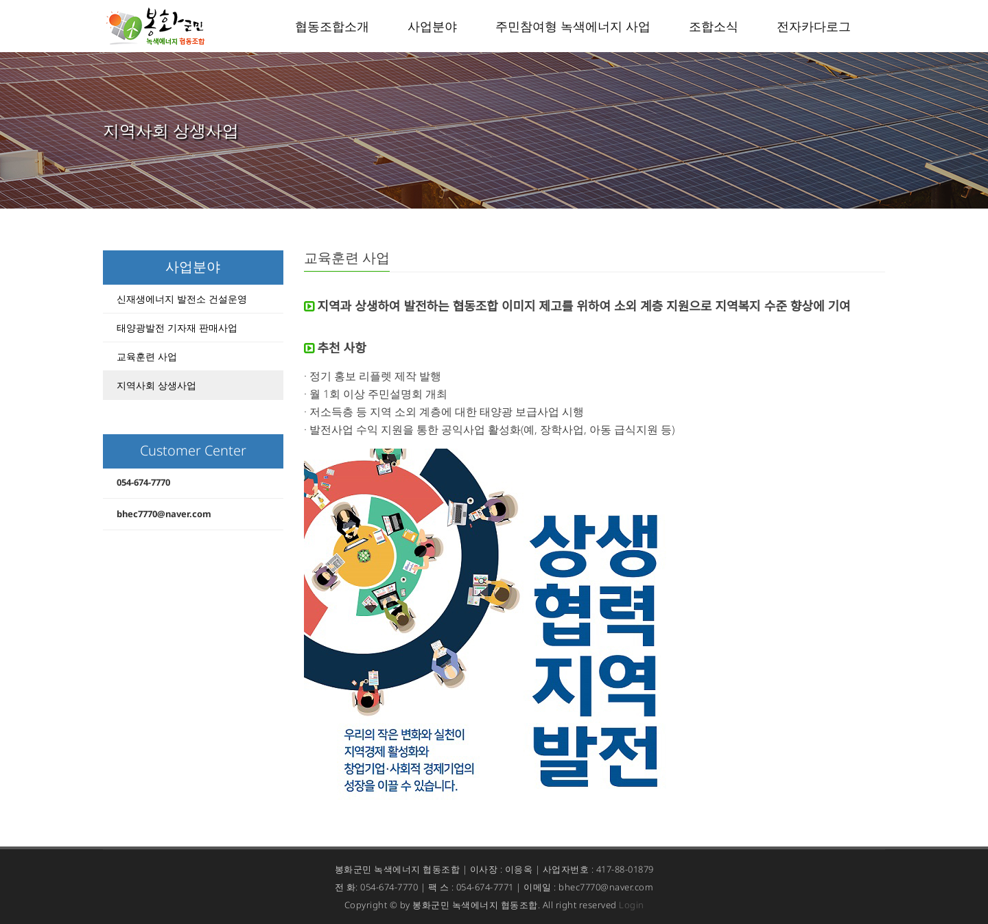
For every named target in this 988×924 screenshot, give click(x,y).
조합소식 (713, 26)
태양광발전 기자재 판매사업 (177, 327)
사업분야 (432, 26)
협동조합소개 (332, 26)
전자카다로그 (814, 26)
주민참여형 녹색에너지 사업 (572, 26)
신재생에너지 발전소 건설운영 (182, 298)
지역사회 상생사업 (156, 385)
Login (631, 905)
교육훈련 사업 (147, 356)
